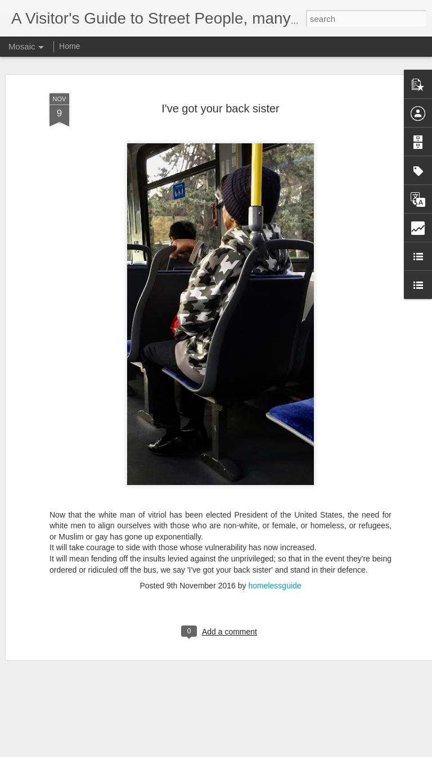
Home (69, 46)
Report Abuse (284, 750)
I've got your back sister (220, 93)
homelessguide (274, 570)
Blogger (251, 750)
